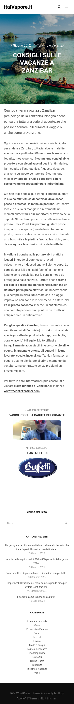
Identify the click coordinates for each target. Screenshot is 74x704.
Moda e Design (37, 645)
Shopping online (37, 653)
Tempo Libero (37, 661)
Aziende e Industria (37, 621)
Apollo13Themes (28, 698)
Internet (37, 637)
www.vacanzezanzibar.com (22, 391)
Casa (37, 625)
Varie (37, 672)
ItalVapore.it (18, 7)
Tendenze (37, 665)
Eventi (37, 633)
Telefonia (37, 657)
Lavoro (36, 641)
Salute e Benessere (37, 649)
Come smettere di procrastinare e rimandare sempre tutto (36, 573)
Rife (12, 693)
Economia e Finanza (37, 629)
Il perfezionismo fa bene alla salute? (36, 597)
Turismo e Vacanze (50, 45)
